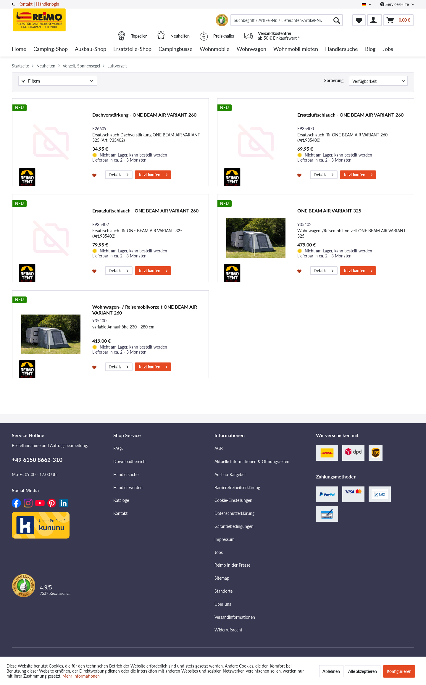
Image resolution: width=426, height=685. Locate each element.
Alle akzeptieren (362, 671)
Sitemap (221, 578)
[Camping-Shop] (50, 49)
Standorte (223, 591)
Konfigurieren (399, 671)
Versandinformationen (234, 617)
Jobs (218, 552)
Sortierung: (334, 80)
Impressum (224, 539)
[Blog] (370, 49)
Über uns (222, 604)
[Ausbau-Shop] (90, 49)
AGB (218, 448)
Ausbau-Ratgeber (230, 474)
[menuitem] (286, 20)
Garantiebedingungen (234, 526)
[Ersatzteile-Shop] (132, 49)
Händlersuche (125, 474)
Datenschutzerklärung (234, 513)
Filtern (31, 80)
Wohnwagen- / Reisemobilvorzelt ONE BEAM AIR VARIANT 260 (144, 309)
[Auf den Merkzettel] (95, 174)
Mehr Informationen (81, 675)
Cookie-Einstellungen (233, 500)
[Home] (19, 49)
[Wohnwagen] (251, 49)
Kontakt (25, 4)
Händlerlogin (47, 4)
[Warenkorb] (398, 20)
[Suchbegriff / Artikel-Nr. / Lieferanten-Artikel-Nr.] (286, 20)
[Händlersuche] (341, 49)
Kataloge (121, 500)
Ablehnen (331, 671)
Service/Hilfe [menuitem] (395, 4)
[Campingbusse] (176, 49)
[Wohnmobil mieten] (295, 49)
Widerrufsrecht (228, 629)
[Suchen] (336, 20)
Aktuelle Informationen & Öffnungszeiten (251, 461)
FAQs (118, 448)
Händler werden (128, 487)
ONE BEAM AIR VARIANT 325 (329, 210)
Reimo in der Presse (232, 565)
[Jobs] (388, 49)
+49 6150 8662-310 (37, 459)
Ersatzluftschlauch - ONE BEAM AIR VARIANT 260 (350, 114)
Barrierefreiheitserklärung (237, 487)
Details (118, 173)
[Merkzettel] (359, 20)
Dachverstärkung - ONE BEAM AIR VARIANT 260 (144, 114)
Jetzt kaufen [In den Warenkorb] (152, 173)
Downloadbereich (129, 461)
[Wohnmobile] (215, 49)
